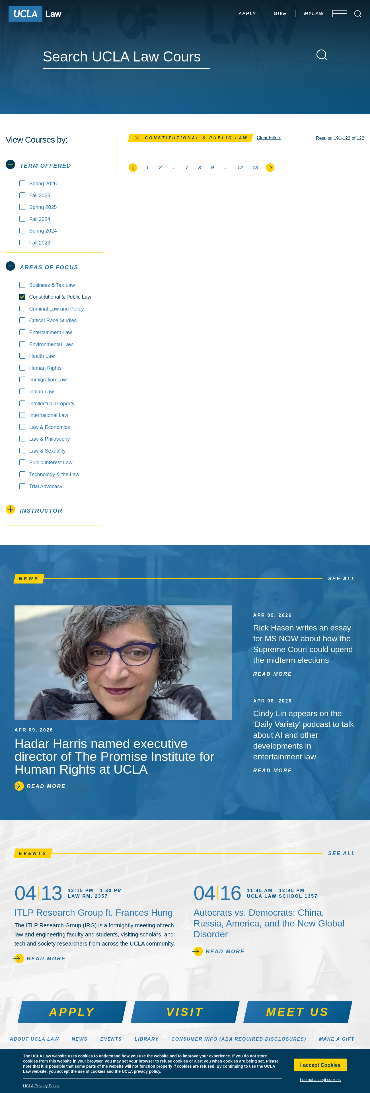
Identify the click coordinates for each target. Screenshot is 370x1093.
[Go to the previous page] (133, 167)
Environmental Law (51, 344)
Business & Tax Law (52, 285)
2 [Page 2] (160, 167)
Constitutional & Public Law (60, 297)
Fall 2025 (39, 195)
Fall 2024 (39, 219)
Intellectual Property (52, 403)
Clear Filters (269, 137)
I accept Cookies (320, 1065)
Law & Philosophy (49, 439)
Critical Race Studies (53, 320)
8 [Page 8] (199, 167)
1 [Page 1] (147, 167)
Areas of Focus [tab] (42, 266)
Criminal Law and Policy (56, 309)
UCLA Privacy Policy (41, 1086)
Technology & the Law (54, 474)
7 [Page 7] (186, 167)
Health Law (42, 356)
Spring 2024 (43, 231)
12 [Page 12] (240, 167)
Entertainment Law (50, 332)
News (80, 1039)
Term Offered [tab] (38, 164)
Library (147, 1039)
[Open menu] (335, 13)
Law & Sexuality (47, 451)
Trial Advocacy (45, 486)
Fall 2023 (39, 243)
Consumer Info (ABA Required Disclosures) (238, 1039)
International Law (48, 415)
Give (263, 13)
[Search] (321, 55)
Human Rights (45, 368)
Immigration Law (48, 380)
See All (341, 578)
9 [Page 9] (212, 167)
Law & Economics (49, 427)
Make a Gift (337, 1039)
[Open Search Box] (357, 13)
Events (111, 1039)
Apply (230, 13)
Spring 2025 (43, 207)
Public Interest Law (51, 462)
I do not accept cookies (320, 1079)
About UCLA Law (34, 1039)
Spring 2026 (43, 183)
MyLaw (297, 13)
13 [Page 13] (255, 167)
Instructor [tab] (34, 509)
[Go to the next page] (270, 167)
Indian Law (41, 392)
